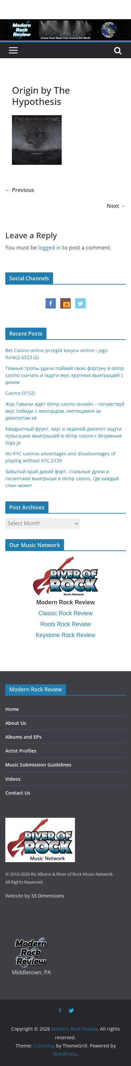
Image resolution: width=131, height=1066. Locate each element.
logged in (49, 247)
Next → (116, 205)
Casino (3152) (20, 393)
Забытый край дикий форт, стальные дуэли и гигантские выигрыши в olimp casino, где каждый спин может (62, 478)
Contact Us (17, 793)
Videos (13, 779)
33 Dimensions (47, 896)
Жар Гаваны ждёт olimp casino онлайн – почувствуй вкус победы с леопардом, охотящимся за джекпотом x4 (64, 411)
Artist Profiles (20, 751)
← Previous (19, 190)
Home (12, 709)
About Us (15, 723)
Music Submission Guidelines (38, 765)
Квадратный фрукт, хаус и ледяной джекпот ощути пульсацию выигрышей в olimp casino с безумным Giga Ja (63, 436)
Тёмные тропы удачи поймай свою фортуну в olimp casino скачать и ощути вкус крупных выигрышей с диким (64, 375)
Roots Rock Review (65, 624)
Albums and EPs (23, 737)
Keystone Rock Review (66, 635)
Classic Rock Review (65, 613)
